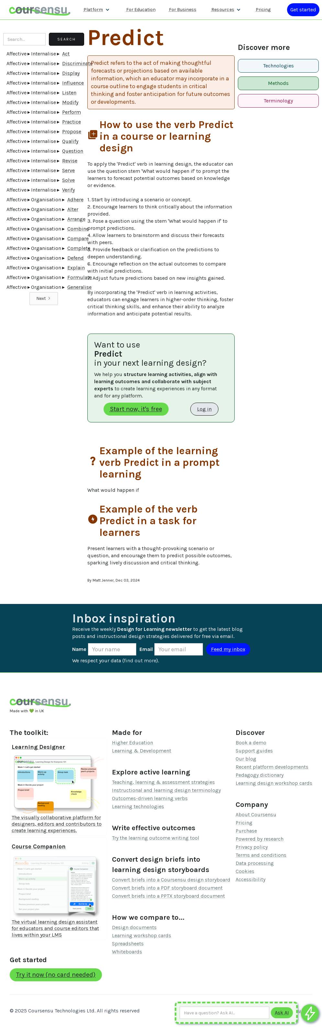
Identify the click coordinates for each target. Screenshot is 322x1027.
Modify (70, 102)
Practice (71, 122)
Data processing (255, 863)
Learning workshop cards (141, 935)
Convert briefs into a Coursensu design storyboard (171, 880)
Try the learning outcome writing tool (155, 838)
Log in (204, 409)
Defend (75, 258)
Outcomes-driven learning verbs (150, 798)
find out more (140, 660)
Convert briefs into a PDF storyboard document (167, 888)
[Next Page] (43, 298)
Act (66, 54)
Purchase (246, 831)
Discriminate (77, 63)
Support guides (254, 751)
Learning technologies (138, 806)
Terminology (278, 101)
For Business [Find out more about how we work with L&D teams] (182, 9)
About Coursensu (256, 814)
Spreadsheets (128, 943)
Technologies (278, 66)
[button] (96, 10)
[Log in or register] (303, 9)
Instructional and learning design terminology (166, 790)
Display (71, 73)
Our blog (246, 759)
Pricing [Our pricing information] (263, 9)
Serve (68, 170)
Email (146, 649)
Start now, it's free (136, 409)
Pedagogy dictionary (259, 775)
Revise (69, 161)
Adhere (75, 199)
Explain (76, 268)
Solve (68, 180)
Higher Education (132, 742)
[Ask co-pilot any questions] (310, 1013)
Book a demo (251, 742)
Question (72, 151)
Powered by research (259, 839)
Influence (73, 83)
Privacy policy (252, 847)
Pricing (244, 823)
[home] (40, 10)
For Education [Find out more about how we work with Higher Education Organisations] (141, 9)
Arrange (76, 219)
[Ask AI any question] (224, 1013)
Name (79, 649)
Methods (278, 83)
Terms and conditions (261, 855)
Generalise (79, 287)
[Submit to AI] (282, 1012)
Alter (72, 209)
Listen (69, 92)
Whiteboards (127, 952)
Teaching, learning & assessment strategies (163, 782)
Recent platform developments (272, 767)
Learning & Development (141, 751)
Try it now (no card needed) (55, 974)
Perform (71, 112)
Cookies (245, 871)
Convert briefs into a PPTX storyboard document (168, 896)
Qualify (70, 141)
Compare (78, 238)
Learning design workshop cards (274, 783)
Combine (78, 229)
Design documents (134, 927)
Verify (68, 190)
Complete (78, 248)
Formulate (79, 277)
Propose (71, 131)
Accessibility (250, 879)
